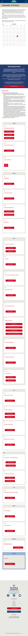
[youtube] (20, 595)
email (10, 99)
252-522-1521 (14, 593)
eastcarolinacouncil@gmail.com (14, 592)
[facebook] (8, 595)
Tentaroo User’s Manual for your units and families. (14, 81)
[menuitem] (14, 601)
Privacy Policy (21, 633)
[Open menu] (26, 1)
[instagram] (14, 595)
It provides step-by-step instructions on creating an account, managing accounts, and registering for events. (14, 83)
